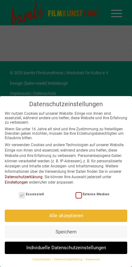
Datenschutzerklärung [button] (68, 258)
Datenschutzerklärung (24, 175)
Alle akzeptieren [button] (66, 214)
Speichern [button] (66, 230)
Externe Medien (92, 193)
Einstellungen (16, 181)
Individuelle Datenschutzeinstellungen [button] (66, 246)
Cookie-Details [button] (41, 258)
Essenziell (31, 193)
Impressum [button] (92, 258)
